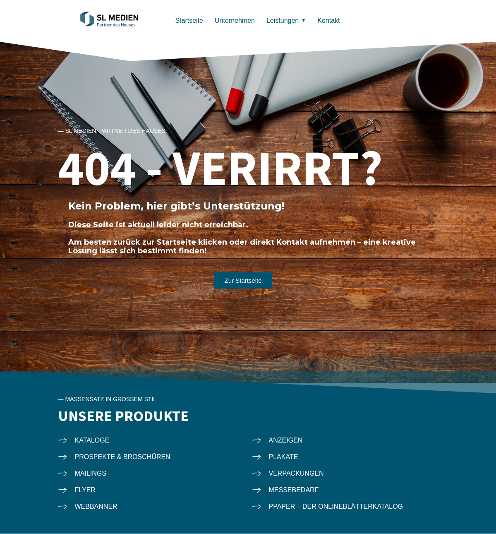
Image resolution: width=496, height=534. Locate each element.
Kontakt (328, 20)
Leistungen (282, 20)
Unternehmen (235, 20)
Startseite (189, 20)
